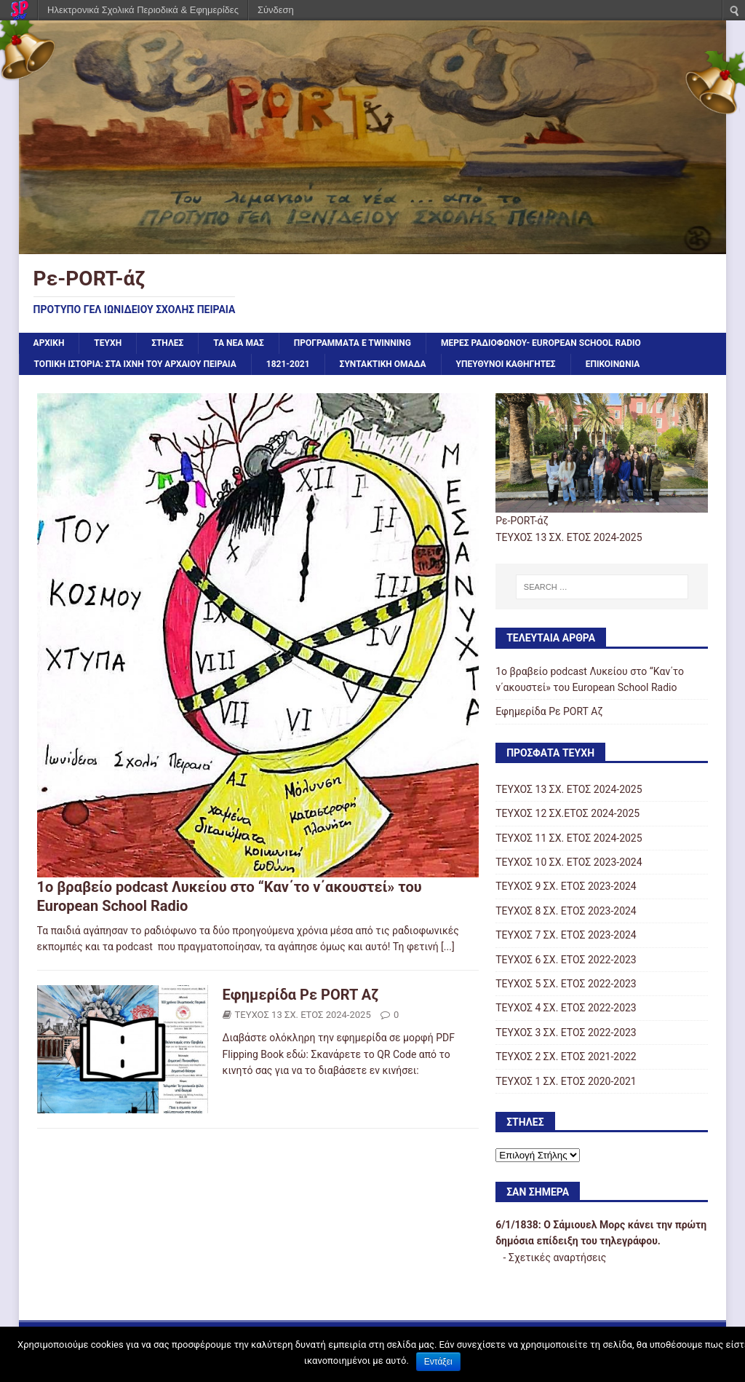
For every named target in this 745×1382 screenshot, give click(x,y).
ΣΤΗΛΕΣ (167, 343)
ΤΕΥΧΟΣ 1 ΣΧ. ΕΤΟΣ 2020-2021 (566, 1081)
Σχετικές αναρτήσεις (558, 1257)
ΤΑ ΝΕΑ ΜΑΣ (238, 343)
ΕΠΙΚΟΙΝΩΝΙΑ (613, 364)
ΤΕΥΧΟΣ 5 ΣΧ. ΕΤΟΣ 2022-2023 (566, 984)
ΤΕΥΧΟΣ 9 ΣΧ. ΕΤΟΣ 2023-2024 (566, 886)
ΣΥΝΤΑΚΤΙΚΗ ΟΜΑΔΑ (383, 364)
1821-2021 (288, 364)
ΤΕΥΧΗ (107, 343)
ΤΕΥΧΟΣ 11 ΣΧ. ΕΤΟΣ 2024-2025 (568, 838)
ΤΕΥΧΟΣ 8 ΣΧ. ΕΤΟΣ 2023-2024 (566, 911)
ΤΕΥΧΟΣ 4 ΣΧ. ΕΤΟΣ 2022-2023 (566, 1008)
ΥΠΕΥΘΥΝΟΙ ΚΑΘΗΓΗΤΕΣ (506, 364)
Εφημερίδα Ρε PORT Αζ (301, 994)
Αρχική (49, 343)
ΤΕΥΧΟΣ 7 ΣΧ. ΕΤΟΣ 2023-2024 (566, 935)
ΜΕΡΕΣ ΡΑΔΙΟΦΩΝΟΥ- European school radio (541, 343)
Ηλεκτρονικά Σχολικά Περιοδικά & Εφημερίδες (143, 9)
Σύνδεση (276, 9)
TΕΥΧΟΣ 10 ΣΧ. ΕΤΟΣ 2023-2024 (568, 862)
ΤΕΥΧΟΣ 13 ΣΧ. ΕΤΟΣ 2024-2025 (303, 1014)
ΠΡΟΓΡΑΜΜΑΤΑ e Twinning (352, 343)
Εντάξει (438, 1362)
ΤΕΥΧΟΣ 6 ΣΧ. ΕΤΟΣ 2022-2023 (566, 960)
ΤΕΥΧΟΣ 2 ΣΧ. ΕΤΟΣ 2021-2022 (566, 1056)
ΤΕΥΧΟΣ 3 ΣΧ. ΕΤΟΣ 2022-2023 (566, 1032)
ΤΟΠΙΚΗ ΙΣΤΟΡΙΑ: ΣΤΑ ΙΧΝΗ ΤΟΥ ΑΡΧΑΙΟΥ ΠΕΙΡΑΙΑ (135, 364)
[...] (448, 946)
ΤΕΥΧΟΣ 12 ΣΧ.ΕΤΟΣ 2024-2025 (567, 813)
